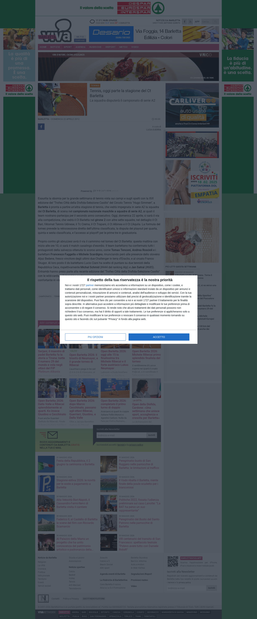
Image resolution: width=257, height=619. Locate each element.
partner (90, 285)
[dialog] (128, 309)
